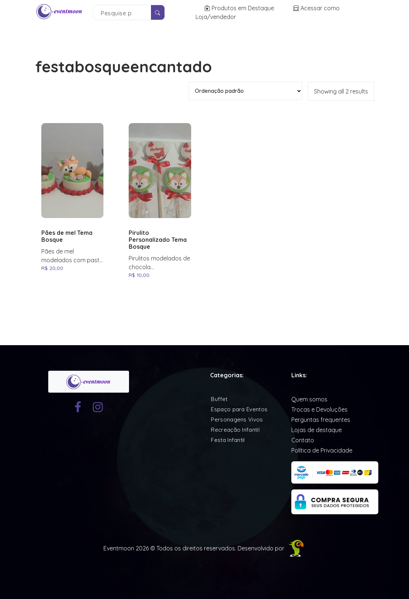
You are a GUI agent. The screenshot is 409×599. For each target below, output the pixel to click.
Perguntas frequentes (320, 419)
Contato (302, 440)
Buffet (219, 399)
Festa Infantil (228, 439)
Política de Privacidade (321, 450)
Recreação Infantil (235, 429)
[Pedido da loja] (245, 91)
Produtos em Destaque (240, 8)
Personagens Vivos (237, 419)
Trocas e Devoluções (319, 409)
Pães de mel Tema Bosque (66, 236)
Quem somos (309, 399)
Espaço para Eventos (239, 409)
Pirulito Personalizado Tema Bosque (158, 239)
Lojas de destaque (316, 430)
